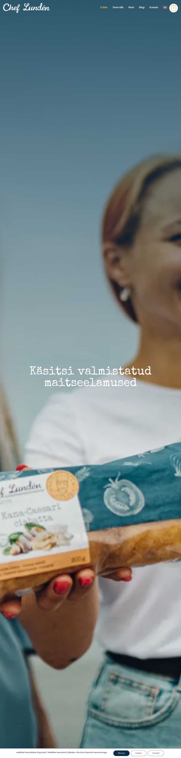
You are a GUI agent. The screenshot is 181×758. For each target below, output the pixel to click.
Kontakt (154, 7)
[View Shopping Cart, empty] (173, 8)
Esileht (103, 7)
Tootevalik (117, 7)
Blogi (142, 7)
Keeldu (138, 753)
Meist (131, 7)
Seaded (155, 753)
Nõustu (121, 753)
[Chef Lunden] (26, 7)
